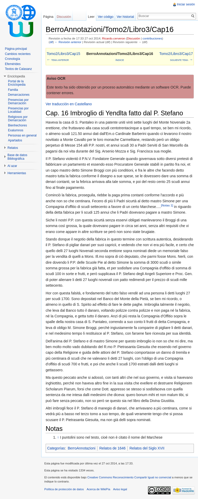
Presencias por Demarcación (18, 101)
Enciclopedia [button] (16, 76)
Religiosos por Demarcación (18, 118)
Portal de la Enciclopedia (17, 83)
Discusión (133, 38)
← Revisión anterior (68, 42)
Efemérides (13, 64)
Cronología (12, 59)
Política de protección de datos (64, 489)
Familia (13, 90)
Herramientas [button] (16, 173)
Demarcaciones (18, 94)
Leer (91, 17)
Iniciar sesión (186, 4)
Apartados (15, 140)
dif (51, 42)
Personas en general (22, 135)
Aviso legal (120, 489)
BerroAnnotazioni (81, 448)
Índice (120, 60)
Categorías (56, 448)
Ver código (105, 17)
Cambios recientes (17, 54)
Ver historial (125, 17)
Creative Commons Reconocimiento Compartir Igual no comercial (129, 477)
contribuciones (152, 38)
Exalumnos (15, 130)
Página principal (16, 49)
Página (48, 17)
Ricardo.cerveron (113, 38)
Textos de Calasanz (18, 69)
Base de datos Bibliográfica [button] (17, 156)
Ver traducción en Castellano (69, 104)
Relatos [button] (12, 148)
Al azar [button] (12, 166)
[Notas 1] (167, 205)
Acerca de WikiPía (98, 489)
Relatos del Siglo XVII (146, 448)
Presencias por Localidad (18, 110)
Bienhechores (17, 125)
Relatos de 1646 (112, 448)
